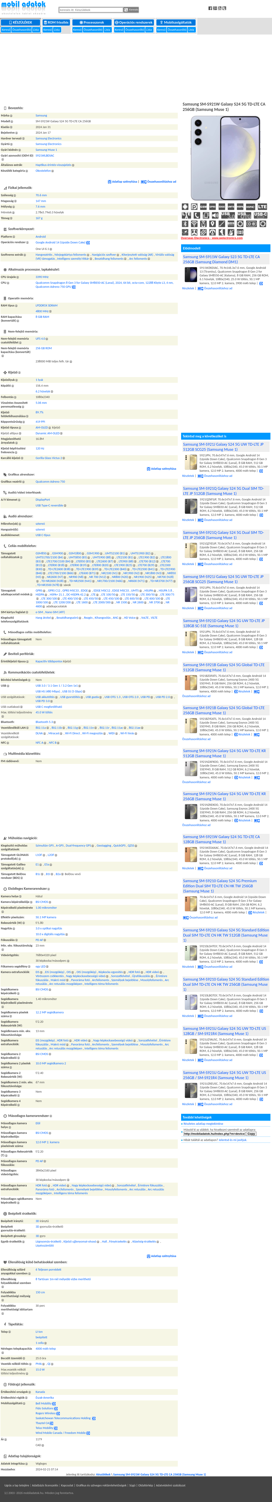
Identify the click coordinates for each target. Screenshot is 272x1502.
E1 (37, 864)
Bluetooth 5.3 (44, 722)
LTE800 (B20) (100, 565)
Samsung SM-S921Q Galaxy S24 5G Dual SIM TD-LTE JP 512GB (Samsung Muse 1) (223, 491)
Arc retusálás (137, 1189)
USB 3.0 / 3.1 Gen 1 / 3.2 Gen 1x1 (57, 686)
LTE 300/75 (167, 594)
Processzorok (92, 22)
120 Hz (40, 448)
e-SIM (39, 612)
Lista (36, 30)
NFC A (39, 743)
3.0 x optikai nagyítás (49, 928)
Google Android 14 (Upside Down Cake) (61, 243)
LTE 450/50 (91, 598)
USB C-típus (43, 535)
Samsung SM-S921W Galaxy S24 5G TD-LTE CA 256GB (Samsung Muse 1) (159, 1474)
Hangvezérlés (44, 255)
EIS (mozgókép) (54, 972)
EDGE (84, 590)
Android (41, 237)
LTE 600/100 (152, 598)
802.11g (73, 728)
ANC (115, 618)
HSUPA (148, 590)
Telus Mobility (44, 1428)
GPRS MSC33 (70, 590)
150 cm (40, 1292)
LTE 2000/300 (101, 602)
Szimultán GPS (45, 845)
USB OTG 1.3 (112, 697)
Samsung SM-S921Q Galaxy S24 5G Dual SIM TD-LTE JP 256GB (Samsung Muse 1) (223, 535)
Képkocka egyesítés (110, 972)
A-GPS (60, 845)
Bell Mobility (44, 1404)
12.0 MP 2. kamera (47, 1142)
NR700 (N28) (165, 577)
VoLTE (145, 618)
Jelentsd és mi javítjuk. (233, 1140)
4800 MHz (42, 311)
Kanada (40, 1392)
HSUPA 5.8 (165, 590)
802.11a (41, 728)
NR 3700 (154, 602)
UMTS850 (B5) (78, 557)
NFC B (53, 743)
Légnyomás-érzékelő (48, 1241)
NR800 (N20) (120, 577)
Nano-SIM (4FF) (55, 612)
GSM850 (41, 553)
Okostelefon (43, 171)
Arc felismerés (138, 259)
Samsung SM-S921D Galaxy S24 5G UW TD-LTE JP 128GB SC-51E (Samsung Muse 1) (224, 623)
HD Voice (129, 618)
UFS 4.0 (40, 339)
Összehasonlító (22, 30)
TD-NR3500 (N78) (48, 585)
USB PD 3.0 (43, 701)
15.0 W (40, 1369)
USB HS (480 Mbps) (48, 691)
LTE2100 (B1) (125, 557)
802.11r (104, 728)
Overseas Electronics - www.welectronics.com (212, 238)
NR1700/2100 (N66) (110, 581)
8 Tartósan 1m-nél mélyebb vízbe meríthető (63, 1279)
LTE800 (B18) (56, 565)
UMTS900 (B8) (102, 557)
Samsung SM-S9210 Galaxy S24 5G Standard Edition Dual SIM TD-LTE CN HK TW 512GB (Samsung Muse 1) (226, 935)
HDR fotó (134, 972)
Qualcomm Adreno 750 (50, 482)
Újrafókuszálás (141, 976)
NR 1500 (121, 602)
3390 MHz (42, 277)
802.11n (89, 728)
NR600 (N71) (136, 581)
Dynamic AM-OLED (47, 433)
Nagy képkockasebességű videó (85, 976)
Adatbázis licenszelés (45, 1485)
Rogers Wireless (46, 1413)
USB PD (145, 697)
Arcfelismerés (100, 980)
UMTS (135, 590)
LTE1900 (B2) (147, 557)
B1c (38, 874)
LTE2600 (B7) (105, 561)
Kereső (6, 30)
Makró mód (58, 980)
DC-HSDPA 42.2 (76, 594)
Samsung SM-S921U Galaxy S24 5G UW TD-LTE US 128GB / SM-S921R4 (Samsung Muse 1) (224, 1031)
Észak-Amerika (45, 1398)
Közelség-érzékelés (144, 1241)
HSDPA (40, 594)
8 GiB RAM (42, 317)
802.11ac (117, 728)
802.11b (56, 728)
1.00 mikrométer (46, 908)
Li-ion (39, 1332)
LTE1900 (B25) (123, 565)
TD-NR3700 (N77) (161, 581)
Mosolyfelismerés (151, 980)
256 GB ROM (44, 348)
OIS (69, 972)
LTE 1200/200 (62, 602)
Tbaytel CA (42, 1423)
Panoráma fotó (80, 980)
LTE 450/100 (111, 598)
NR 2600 (138, 602)
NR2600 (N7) (55, 577)
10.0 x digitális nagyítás (50, 934)
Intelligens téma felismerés (101, 984)
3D (37, 1221)
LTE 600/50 (132, 598)
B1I (48, 874)
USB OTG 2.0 (130, 697)
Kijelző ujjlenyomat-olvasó (79, 1241)
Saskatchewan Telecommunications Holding (63, 1418)
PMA (39, 1364)
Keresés (131, 10)
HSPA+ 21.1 (57, 594)
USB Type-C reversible (49, 505)
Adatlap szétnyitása (122, 182)
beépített (41, 1337)
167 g (39, 218)
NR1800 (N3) (153, 573)
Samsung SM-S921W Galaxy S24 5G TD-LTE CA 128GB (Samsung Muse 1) (221, 839)
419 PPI (40, 422)
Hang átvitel (43, 618)
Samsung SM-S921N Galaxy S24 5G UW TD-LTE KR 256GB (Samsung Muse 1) (224, 796)
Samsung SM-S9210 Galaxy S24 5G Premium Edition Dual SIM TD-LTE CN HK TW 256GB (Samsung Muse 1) (220, 886)
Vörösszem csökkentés (50, 976)
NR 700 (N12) (97, 577)
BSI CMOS (42, 902)
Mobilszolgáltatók (176, 22)
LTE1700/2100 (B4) (58, 561)
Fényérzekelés (118, 1241)
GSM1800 (75, 553)
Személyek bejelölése (124, 980)
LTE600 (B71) (87, 573)
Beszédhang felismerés (109, 259)
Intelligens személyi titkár (73, 259)
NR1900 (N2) (131, 573)
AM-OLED (42, 427)
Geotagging (104, 845)
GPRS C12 (54, 590)
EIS (37, 972)
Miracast (53, 733)
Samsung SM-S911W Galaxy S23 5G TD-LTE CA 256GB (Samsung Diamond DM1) (221, 259)
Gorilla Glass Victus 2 (49, 458)
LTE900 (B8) (126, 561)
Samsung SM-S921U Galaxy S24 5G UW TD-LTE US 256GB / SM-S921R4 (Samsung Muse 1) (224, 1075)
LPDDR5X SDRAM (46, 305)
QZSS (131, 845)
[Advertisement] (136, 67)
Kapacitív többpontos (49, 661)
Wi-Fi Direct (72, 733)
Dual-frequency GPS (78, 845)
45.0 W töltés (44, 712)
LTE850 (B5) (83, 561)
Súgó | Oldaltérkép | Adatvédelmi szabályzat (157, 1485)
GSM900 (57, 553)
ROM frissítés (57, 22)
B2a (58, 874)
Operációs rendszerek (134, 22)
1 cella (40, 1343)
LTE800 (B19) (78, 565)
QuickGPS (119, 845)
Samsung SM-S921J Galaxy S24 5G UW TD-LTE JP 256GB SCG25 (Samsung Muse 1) (223, 579)
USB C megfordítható (49, 707)
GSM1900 (93, 553)
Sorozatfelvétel (120, 976)
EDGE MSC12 (102, 590)
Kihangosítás (102, 618)
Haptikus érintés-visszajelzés (53, 165)
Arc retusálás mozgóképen (65, 984)
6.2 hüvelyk (43, 391)
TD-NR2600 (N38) (52, 581)
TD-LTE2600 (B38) (59, 569)
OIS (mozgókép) (86, 972)
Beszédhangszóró (67, 618)
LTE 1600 (82, 602)
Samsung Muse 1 (46, 150)
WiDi (111, 733)
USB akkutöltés (45, 697)
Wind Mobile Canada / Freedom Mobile (61, 1433)
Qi (48, 1364)
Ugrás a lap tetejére (16, 1485)
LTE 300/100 (49, 598)
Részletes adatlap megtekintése (203, 1124)
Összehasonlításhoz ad (158, 182)
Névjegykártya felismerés (70, 255)
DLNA (39, 733)
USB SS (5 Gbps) (72, 691)
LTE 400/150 (70, 598)
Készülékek (21, 22)
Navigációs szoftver (104, 255)
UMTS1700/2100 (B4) (49, 557)
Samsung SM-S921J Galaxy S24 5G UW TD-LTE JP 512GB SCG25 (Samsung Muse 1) (223, 447)
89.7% (39, 412)
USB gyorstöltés (70, 697)
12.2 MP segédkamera (50, 1012)
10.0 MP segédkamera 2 (51, 1063)
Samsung (41, 115)
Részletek (242, 691)
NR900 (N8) (76, 577)
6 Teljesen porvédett (48, 1269)
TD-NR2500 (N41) (80, 581)
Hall (104, 1241)
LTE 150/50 (128, 594)
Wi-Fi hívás (127, 733)
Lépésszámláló (45, 1245)
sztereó (40, 524)
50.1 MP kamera (46, 917)
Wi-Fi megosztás (92, 733)
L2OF (51, 855)
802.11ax (135, 728)
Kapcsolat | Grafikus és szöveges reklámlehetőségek (93, 1485)
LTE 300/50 (148, 594)
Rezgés (88, 618)
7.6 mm (40, 206)
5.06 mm (41, 403)
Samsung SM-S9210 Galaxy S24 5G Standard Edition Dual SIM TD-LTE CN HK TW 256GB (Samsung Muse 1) (226, 984)
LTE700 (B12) (147, 561)
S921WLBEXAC (45, 155)
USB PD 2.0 (163, 697)
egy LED (40, 966)
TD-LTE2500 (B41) (143, 569)
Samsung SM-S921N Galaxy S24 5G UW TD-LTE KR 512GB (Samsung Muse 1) (224, 753)
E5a (47, 864)
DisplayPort (43, 500)
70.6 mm (41, 195)
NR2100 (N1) (109, 573)
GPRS (39, 590)
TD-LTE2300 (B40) (115, 569)
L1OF (39, 855)
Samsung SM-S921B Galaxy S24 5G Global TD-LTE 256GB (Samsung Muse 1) (224, 710)
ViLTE (154, 618)
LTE (93, 594)
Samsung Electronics (48, 138)
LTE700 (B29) (146, 565)
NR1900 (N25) (143, 577)
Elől (38, 1123)
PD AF (39, 940)
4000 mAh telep (46, 1349)
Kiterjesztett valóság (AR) (137, 255)
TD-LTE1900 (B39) (87, 569)
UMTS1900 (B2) (140, 553)
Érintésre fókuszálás (150, 1185)
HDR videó (152, 972)
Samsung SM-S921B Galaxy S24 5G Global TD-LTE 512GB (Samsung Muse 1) (224, 667)
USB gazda (92, 697)
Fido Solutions (44, 1408)
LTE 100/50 (108, 594)
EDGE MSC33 (120, 590)
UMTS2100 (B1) (115, 553)
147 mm (41, 201)
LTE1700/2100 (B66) (61, 573)
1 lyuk (39, 380)
